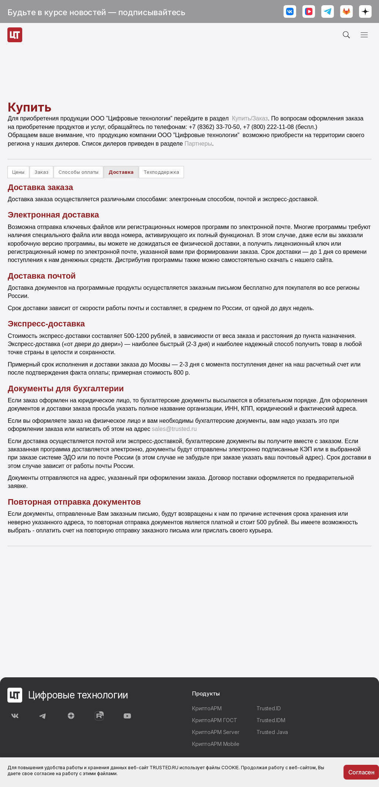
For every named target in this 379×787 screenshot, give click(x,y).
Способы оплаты (78, 172)
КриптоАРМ (207, 708)
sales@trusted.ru (174, 429)
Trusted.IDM (270, 720)
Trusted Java (272, 732)
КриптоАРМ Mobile (215, 744)
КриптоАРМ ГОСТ (214, 720)
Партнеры (198, 143)
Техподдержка (161, 172)
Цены (18, 172)
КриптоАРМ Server (215, 732)
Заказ (41, 172)
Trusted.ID (268, 708)
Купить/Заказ (250, 118)
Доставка (121, 172)
